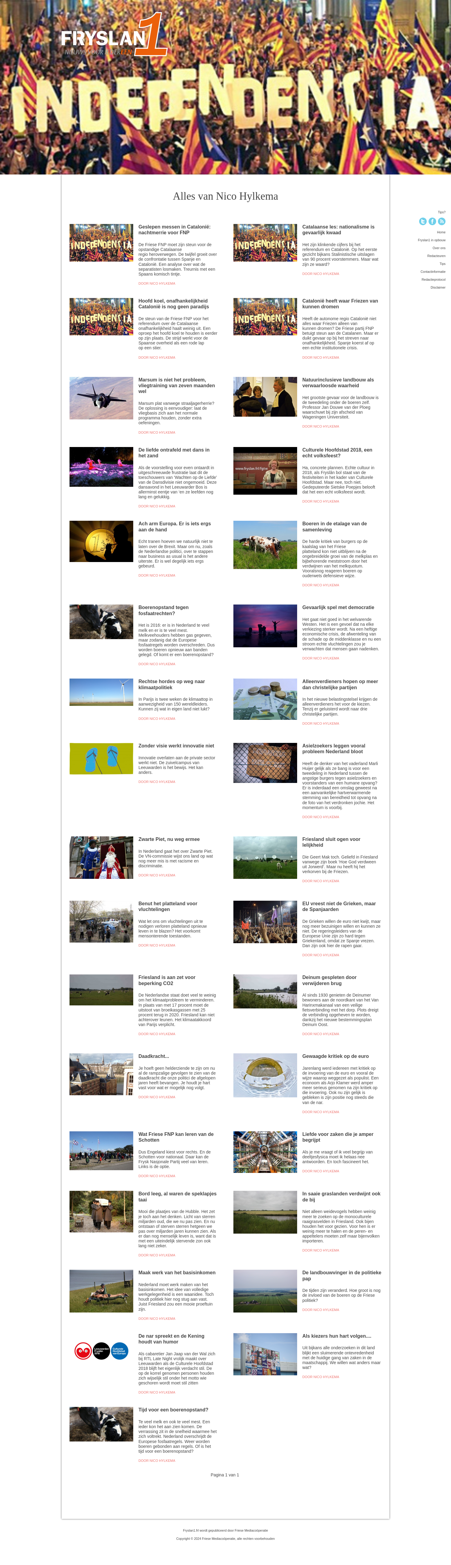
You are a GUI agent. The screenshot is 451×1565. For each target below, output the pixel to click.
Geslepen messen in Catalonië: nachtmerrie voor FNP (174, 229)
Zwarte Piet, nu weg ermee (169, 839)
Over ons (439, 248)
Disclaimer (438, 287)
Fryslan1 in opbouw (432, 240)
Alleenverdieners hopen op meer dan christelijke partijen (340, 684)
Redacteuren (436, 256)
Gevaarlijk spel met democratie (338, 607)
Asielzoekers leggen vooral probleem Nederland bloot (333, 748)
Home (441, 232)
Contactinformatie (433, 271)
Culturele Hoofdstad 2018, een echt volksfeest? (337, 452)
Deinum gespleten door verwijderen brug (329, 980)
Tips (443, 264)
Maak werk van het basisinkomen (176, 1272)
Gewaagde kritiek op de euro (335, 1056)
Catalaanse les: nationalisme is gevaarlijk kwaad (338, 229)
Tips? (442, 212)
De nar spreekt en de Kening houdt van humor (171, 1338)
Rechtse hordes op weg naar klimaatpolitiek (171, 684)
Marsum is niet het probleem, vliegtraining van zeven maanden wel (176, 385)
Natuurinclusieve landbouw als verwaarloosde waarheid (338, 382)
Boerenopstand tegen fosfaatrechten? (163, 610)
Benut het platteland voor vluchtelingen (167, 906)
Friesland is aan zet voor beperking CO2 (166, 980)
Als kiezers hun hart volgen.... (336, 1336)
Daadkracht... (153, 1056)
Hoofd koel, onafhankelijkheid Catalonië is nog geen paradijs (173, 303)
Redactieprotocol (434, 279)
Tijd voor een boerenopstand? (173, 1409)
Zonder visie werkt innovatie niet (176, 745)
